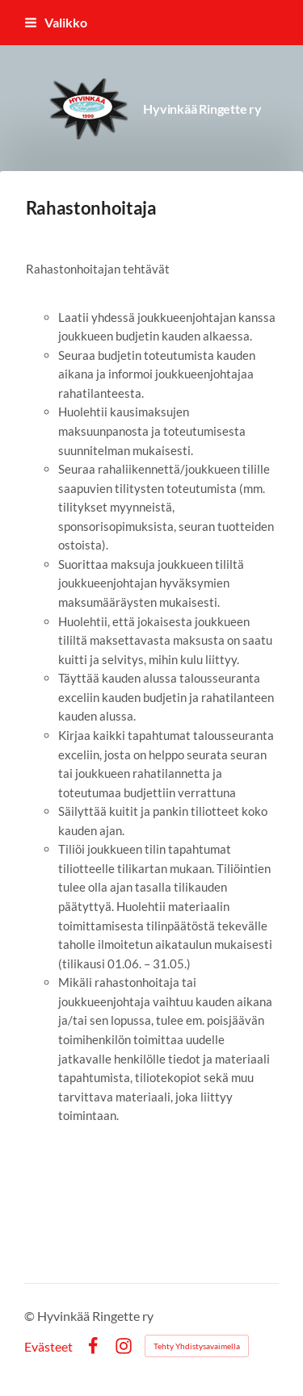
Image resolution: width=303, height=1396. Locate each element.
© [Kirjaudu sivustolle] (30, 1315)
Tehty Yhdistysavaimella (197, 1346)
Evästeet (48, 1346)
